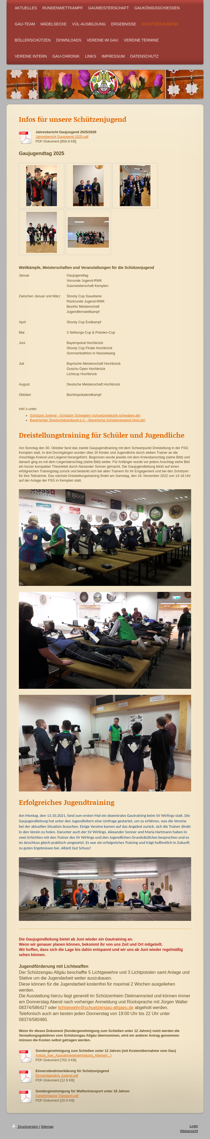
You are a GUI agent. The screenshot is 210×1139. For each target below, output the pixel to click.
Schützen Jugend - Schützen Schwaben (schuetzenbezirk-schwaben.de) (85, 415)
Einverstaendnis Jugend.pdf (57, 1076)
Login (193, 1126)
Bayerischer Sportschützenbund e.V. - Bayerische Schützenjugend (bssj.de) (87, 420)
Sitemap (47, 1127)
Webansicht (189, 1131)
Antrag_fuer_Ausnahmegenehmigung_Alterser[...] (73, 1055)
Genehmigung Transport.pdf (57, 1096)
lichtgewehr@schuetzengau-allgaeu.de (95, 1007)
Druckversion (25, 1127)
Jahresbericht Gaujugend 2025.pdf (62, 137)
